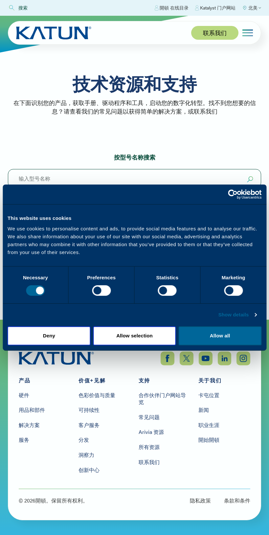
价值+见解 (91, 379)
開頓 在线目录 (172, 8)
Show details (233, 314)
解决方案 (29, 424)
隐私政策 (200, 499)
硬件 (24, 394)
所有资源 (149, 446)
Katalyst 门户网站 (215, 8)
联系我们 (215, 33)
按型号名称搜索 (134, 157)
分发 (83, 439)
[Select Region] (251, 8)
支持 (144, 379)
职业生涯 (208, 424)
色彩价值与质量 (96, 394)
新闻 (203, 409)
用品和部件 (32, 409)
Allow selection (134, 335)
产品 (24, 379)
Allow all (220, 335)
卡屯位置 (208, 394)
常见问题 (149, 416)
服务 (24, 439)
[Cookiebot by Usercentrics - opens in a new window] (232, 194)
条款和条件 (237, 499)
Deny (49, 335)
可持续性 (89, 409)
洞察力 (86, 454)
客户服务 (89, 424)
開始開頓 (208, 439)
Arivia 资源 (151, 431)
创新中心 (89, 469)
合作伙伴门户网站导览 (162, 398)
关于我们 (209, 379)
